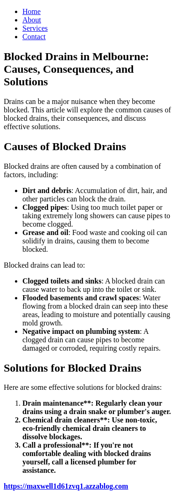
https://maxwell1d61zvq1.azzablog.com (66, 486)
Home (31, 11)
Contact (34, 37)
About (31, 20)
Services (35, 28)
